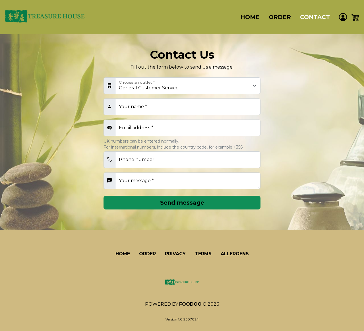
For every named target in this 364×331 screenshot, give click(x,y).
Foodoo (190, 304)
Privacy (175, 253)
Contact (315, 17)
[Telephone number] (187, 159)
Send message (182, 202)
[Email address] (187, 128)
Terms (203, 253)
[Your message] (187, 180)
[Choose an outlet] (187, 85)
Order (280, 17)
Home (250, 17)
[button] (355, 17)
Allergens (235, 253)
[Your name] (187, 106)
